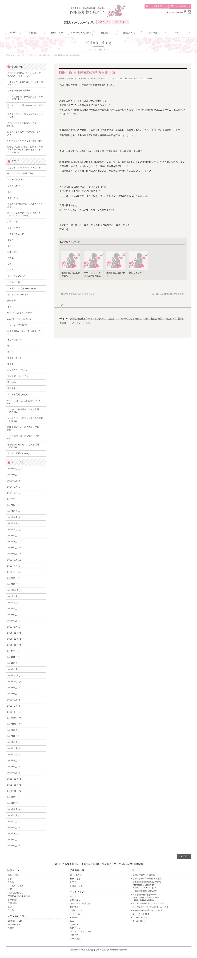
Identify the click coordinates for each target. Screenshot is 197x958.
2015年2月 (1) (13, 621)
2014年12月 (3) (14, 633)
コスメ (10, 246)
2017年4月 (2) (13, 505)
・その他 (10, 910)
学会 (9, 346)
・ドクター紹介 (75, 914)
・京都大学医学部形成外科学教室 (146, 878)
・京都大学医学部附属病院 (142, 875)
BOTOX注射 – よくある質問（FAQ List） (23, 402)
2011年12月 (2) (14, 779)
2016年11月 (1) (14, 529)
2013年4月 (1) (13, 693)
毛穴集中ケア (13, 388)
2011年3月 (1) (13, 833)
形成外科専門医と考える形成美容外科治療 (25, 205)
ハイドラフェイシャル (17, 370)
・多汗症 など (75, 885)
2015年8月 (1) (13, 596)
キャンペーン (13, 227)
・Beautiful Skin (13, 924)
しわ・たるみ (13, 185)
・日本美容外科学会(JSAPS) (143, 891)
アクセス (103, 22)
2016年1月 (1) (13, 584)
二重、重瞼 (12, 252)
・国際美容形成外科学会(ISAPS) (160, 885)
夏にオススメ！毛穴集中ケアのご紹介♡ (25, 106)
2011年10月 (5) (14, 791)
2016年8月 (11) (14, 541)
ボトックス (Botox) (16, 276)
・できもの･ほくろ (15, 892)
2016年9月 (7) (13, 535)
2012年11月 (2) (14, 718)
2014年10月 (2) (14, 645)
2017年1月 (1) (13, 523)
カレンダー (120, 22)
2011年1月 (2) (13, 845)
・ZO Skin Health (14, 921)
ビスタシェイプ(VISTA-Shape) (21, 288)
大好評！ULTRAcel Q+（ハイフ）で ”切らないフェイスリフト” (24, 74)
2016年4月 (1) (13, 566)
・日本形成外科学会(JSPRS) (160, 897)
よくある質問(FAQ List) (18, 453)
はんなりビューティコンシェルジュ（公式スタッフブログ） (24, 214)
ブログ (142, 78)
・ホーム (72, 896)
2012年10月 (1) (14, 724)
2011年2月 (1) (13, 839)
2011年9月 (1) (13, 797)
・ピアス (10, 906)
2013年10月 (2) (14, 681)
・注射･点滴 (11, 903)
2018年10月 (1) (14, 468)
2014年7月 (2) (13, 657)
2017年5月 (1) (13, 499)
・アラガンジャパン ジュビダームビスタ (149, 907)
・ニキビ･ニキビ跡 (15, 885)
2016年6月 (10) (14, 554)
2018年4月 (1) (13, 474)
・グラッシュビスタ (139, 914)
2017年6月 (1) (13, 493)
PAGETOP (184, 856)
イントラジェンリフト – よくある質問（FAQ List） (25, 419)
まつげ (10, 240)
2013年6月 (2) (13, 687)
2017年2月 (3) (13, 517)
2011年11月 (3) (14, 785)
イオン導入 (12, 198)
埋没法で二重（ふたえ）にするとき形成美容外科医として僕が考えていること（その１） (25, 149)
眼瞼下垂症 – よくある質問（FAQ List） (23, 428)
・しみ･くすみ (12, 875)
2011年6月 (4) (13, 815)
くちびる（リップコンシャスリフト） (25, 167)
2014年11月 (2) (14, 639)
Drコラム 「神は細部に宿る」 (127, 78)
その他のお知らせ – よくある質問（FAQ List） (23, 445)
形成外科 (149, 78)
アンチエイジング (15, 179)
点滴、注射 (12, 221)
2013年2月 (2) (13, 706)
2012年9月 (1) (13, 730)
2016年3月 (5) (13, 572)
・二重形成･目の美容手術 (18, 896)
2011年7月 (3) (13, 809)
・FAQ (71, 921)
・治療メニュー (75, 900)
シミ (9, 264)
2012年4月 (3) (13, 754)
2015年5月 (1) (13, 608)
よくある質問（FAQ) (17, 394)
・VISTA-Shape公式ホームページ (146, 910)
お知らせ (11, 270)
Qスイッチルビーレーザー (19, 313)
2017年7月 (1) (13, 487)
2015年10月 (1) (14, 590)
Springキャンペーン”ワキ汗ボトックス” (25, 140)
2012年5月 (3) (13, 748)
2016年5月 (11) (14, 560)
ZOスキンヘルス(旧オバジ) (19, 319)
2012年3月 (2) (13, 760)
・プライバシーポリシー (79, 931)
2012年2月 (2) (13, 766)
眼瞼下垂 (11, 300)
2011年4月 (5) (13, 827)
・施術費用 (73, 907)
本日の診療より (14, 340)
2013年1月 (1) (13, 712)
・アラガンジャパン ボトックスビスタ (149, 903)
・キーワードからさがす (79, 903)
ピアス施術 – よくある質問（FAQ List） (23, 437)
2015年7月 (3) (13, 602)
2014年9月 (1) (13, 651)
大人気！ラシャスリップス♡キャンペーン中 (25, 115)
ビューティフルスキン (17, 325)
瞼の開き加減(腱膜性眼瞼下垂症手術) (169, 294)
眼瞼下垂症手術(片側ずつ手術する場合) (77, 294)
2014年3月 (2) (13, 669)
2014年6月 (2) (13, 663)
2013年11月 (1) (14, 675)
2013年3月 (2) (13, 700)
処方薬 (10, 258)
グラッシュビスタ (15, 233)
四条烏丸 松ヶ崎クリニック (97, 950)
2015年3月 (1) (13, 614)
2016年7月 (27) (14, 547)
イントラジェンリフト (17, 294)
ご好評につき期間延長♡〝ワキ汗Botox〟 (23, 124)
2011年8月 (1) (13, 803)
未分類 (10, 352)
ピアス (10, 306)
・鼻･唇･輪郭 (12, 900)
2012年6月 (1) (13, 742)
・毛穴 (9, 889)
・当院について (75, 910)
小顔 (9, 191)
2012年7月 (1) (13, 736)
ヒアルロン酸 (13, 282)
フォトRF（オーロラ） (18, 376)
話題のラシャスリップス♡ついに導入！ (24, 133)
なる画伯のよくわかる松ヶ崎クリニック (25, 332)
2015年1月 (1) (13, 627)
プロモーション (14, 358)
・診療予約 (73, 935)
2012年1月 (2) (13, 773)
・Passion (72, 917)
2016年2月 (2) (13, 578)
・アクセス (73, 924)
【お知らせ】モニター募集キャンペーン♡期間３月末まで (25, 98)
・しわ (9, 878)
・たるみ (10, 882)
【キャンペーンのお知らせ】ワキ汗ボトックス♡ (25, 83)
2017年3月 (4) (13, 511)
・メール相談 (74, 938)
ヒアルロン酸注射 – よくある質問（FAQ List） (23, 410)
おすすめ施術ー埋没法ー (18, 90)
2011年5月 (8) (13, 821)
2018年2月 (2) (13, 481)
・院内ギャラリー (76, 928)
